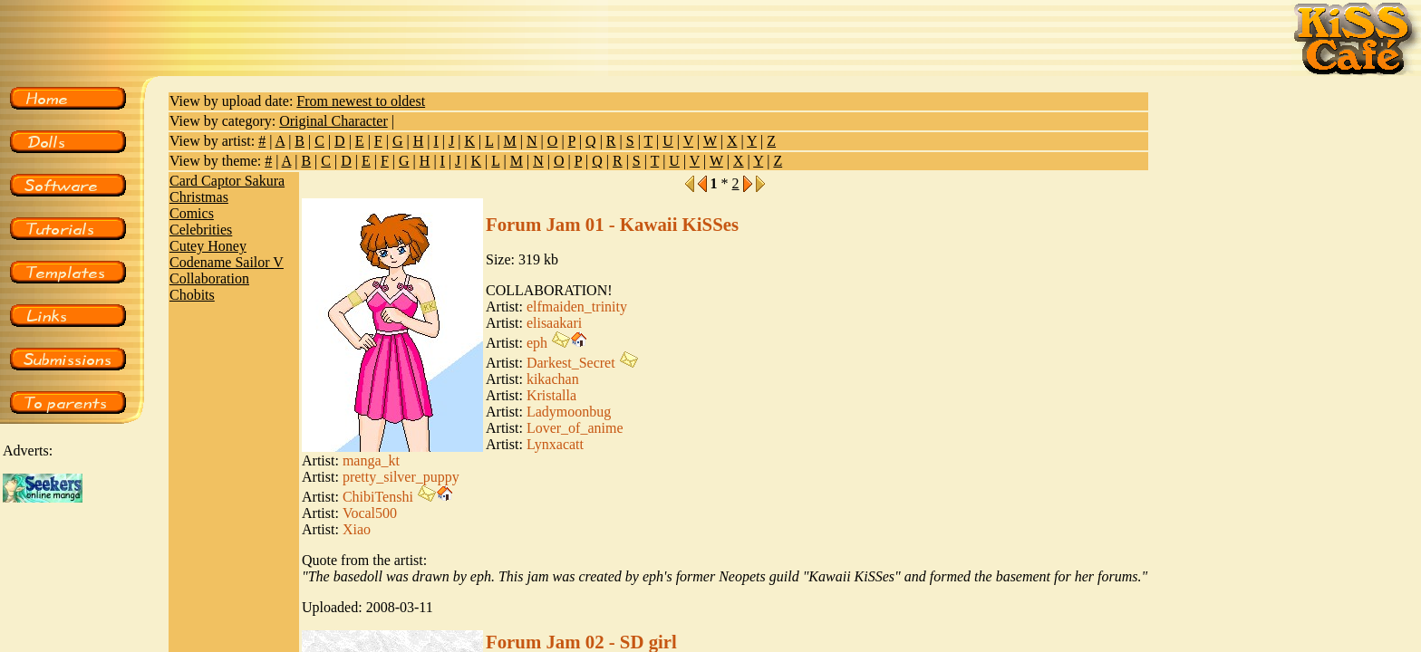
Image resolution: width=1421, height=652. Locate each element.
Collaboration (209, 278)
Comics (191, 213)
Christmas (198, 197)
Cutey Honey (207, 246)
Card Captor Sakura (227, 180)
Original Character (333, 121)
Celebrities (200, 229)
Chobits (192, 294)
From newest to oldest (360, 101)
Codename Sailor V (226, 262)
